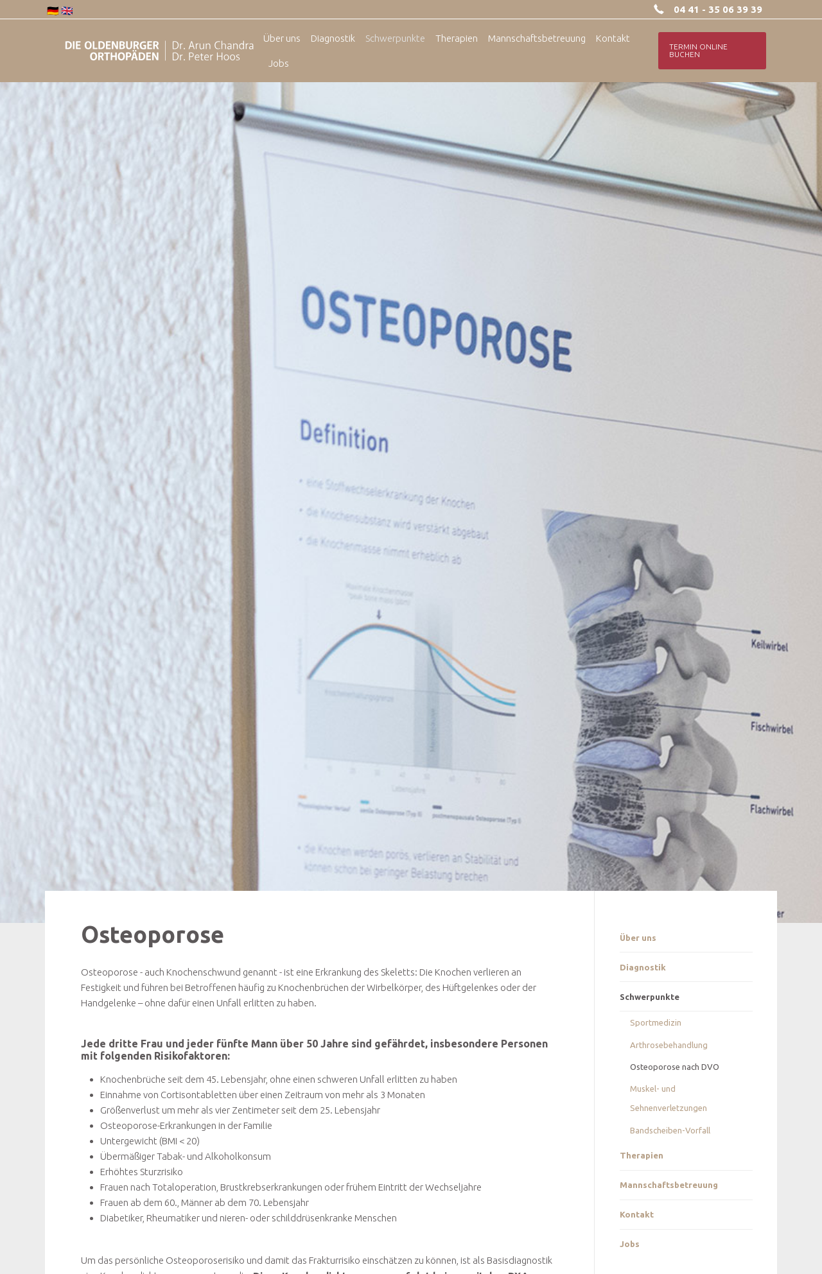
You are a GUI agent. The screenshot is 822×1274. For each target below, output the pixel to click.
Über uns (638, 937)
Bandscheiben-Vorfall (670, 1130)
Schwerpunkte (649, 996)
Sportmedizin (655, 1022)
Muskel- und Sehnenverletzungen (668, 1098)
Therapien (641, 1155)
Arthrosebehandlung (669, 1044)
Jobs (630, 1243)
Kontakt (637, 1214)
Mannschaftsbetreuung (669, 1184)
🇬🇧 (67, 10)
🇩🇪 (53, 10)
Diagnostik (643, 967)
